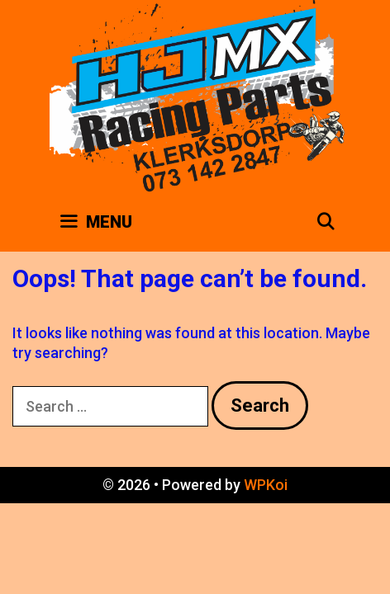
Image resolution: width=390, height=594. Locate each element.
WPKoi (266, 484)
